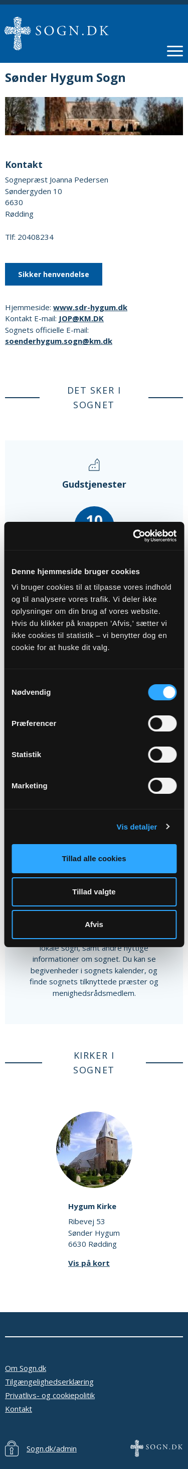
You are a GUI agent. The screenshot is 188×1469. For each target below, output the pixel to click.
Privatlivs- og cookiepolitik (50, 1395)
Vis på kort (89, 1263)
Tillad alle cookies (94, 858)
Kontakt (18, 1409)
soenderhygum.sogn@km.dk (58, 341)
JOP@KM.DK (81, 318)
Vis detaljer (137, 826)
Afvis (94, 924)
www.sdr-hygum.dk (90, 307)
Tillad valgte (93, 891)
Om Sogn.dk (25, 1368)
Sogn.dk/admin (52, 1448)
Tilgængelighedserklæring (49, 1381)
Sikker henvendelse (53, 274)
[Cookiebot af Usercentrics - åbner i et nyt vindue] (133, 535)
